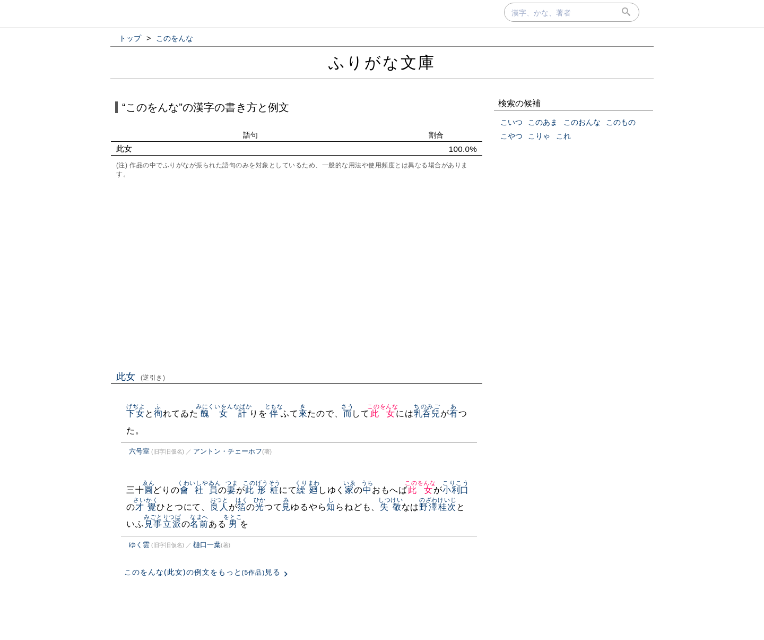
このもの (621, 122)
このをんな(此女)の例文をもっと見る (202, 572)
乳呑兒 (427, 413)
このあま (543, 122)
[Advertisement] (296, 273)
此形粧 (262, 489)
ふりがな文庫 (382, 62)
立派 (172, 523)
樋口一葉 (207, 545)
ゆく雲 (139, 545)
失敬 (390, 506)
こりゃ (539, 136)
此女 (141, 376)
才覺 (145, 506)
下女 (135, 413)
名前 (199, 523)
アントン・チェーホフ (227, 451)
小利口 (455, 489)
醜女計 (224, 413)
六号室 (139, 451)
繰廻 (307, 489)
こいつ (511, 122)
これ (563, 136)
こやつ (511, 136)
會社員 (199, 489)
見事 (153, 523)
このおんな (582, 122)
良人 (219, 506)
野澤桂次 (438, 506)
